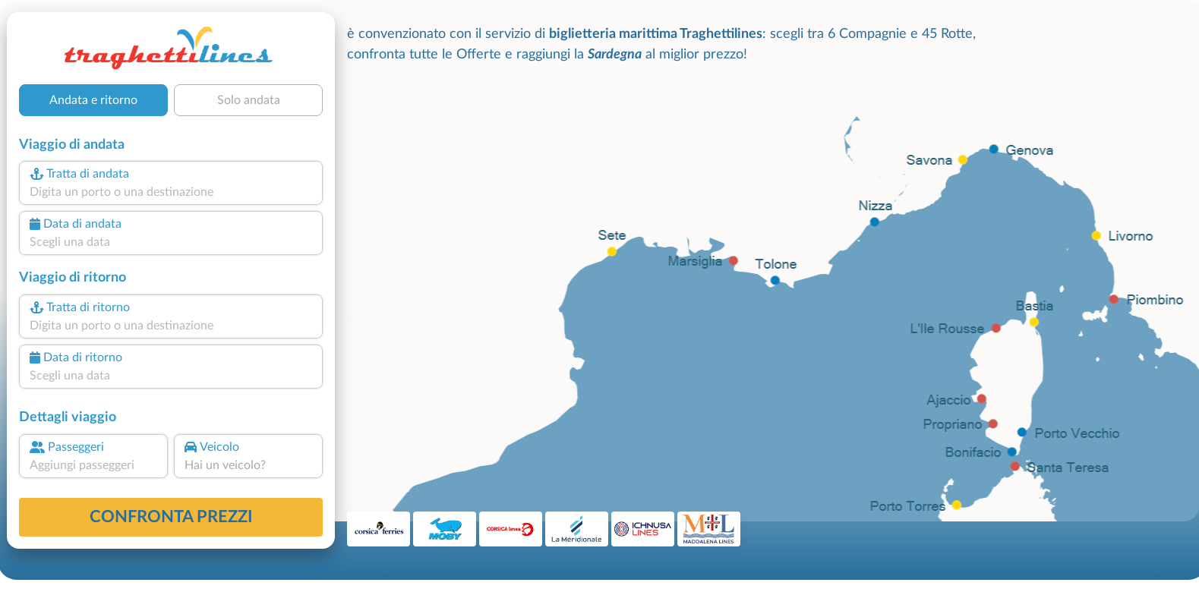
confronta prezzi (171, 517)
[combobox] (171, 192)
